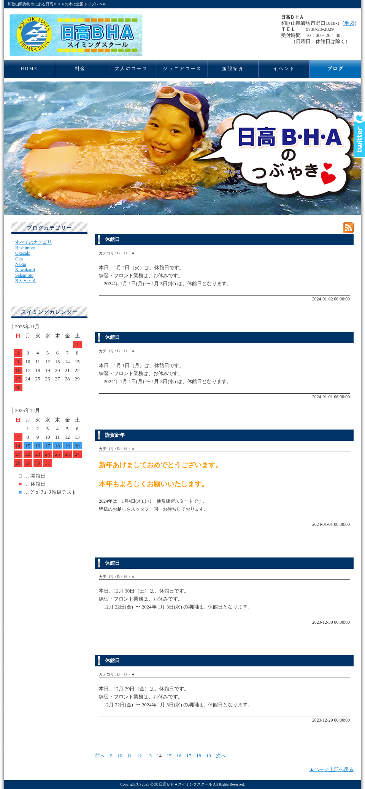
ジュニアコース (182, 68)
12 (139, 756)
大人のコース (131, 68)
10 (119, 756)
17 (188, 756)
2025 (145, 784)
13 (149, 756)
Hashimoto (25, 248)
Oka (19, 259)
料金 (80, 68)
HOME (29, 68)
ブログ (335, 68)
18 (198, 756)
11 (129, 756)
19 (208, 756)
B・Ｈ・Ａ (25, 280)
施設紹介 (233, 68)
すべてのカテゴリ (33, 242)
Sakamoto (24, 275)
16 (178, 756)
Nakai (20, 264)
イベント (284, 68)
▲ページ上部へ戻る (331, 769)
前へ (100, 756)
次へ (221, 756)
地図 (349, 23)
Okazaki (22, 253)
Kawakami (25, 269)
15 (169, 756)
